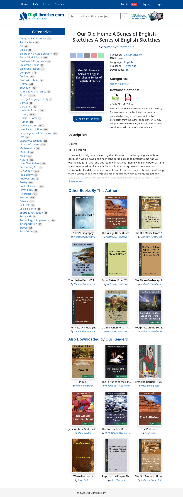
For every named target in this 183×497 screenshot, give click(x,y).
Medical (24, 152)
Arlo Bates (151, 432)
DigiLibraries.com (134, 54)
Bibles (23, 49)
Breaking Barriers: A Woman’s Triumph (157, 382)
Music (23, 156)
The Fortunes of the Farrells (118, 382)
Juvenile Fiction (28, 125)
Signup (146, 4)
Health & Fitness (29, 110)
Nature (24, 159)
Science (24, 201)
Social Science (28, 208)
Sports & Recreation (31, 212)
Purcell (83, 382)
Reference (26, 193)
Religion (24, 197)
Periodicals (26, 171)
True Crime (26, 231)
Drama (24, 84)
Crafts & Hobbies (29, 80)
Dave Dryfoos (84, 480)
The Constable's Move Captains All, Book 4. (126, 429)
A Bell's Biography (83, 233)
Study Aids (26, 216)
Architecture (27, 42)
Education (26, 87)
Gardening (26, 106)
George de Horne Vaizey (118, 385)
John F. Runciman (84, 385)
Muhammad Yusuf (151, 385)
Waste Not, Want (83, 476)
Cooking (24, 76)
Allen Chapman (117, 480)
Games (24, 103)
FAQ (35, 4)
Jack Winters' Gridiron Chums (85, 429)
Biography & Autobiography (36, 53)
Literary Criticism (30, 144)
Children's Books (29, 65)
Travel (23, 227)
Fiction (24, 95)
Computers (26, 72)
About (46, 4)
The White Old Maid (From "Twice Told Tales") (94, 327)
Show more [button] (75, 181)
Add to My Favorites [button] (87, 118)
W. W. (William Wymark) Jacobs (120, 432)
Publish (129, 4)
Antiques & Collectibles (33, 38)
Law (22, 137)
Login (159, 4)
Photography (27, 178)
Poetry (23, 182)
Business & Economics (33, 61)
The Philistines (149, 429)
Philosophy (26, 175)
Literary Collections (31, 140)
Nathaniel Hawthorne (119, 47)
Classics (124, 83)
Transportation (28, 224)
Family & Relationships (33, 91)
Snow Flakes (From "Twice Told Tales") (124, 280)
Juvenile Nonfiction (31, 129)
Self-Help (25, 205)
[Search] (94, 16)
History (24, 114)
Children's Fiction (30, 68)
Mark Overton (84, 432)
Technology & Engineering (35, 220)
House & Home (29, 118)
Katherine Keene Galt (151, 480)
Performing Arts (29, 167)
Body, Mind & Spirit (31, 57)
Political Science (29, 186)
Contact (59, 4)
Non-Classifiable (29, 163)
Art (21, 46)
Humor (24, 121)
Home (24, 4)
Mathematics (27, 148)
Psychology (26, 190)
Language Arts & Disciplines (36, 133)
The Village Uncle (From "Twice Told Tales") (126, 233)
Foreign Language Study (34, 99)
